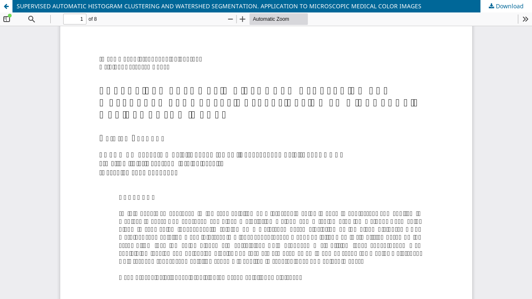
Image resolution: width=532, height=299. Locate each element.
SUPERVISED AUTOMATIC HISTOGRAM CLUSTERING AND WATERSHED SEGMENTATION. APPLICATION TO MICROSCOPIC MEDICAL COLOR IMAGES (219, 6)
